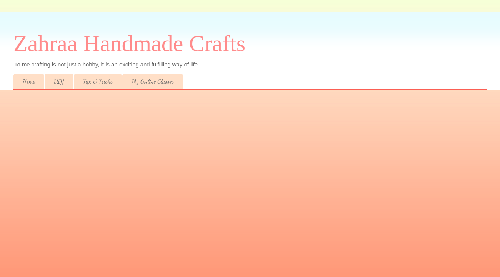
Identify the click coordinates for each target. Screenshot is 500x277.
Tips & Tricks (98, 81)
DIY (59, 81)
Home (29, 81)
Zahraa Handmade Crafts (129, 43)
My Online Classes (153, 81)
